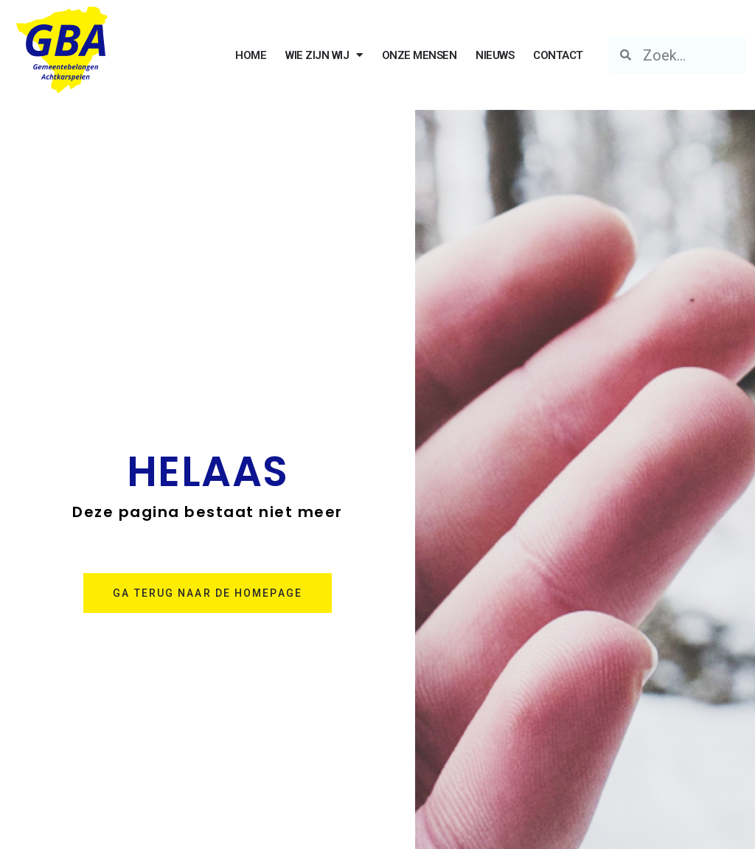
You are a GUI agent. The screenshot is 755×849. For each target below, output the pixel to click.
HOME (250, 55)
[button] (207, 593)
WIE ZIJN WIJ (324, 55)
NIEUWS (495, 55)
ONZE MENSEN (419, 55)
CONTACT (558, 55)
